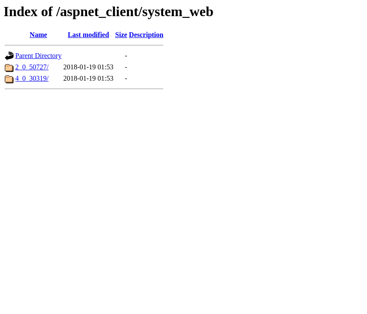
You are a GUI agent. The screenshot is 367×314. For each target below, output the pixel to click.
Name (38, 34)
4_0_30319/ (31, 78)
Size (121, 34)
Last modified (88, 34)
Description (146, 34)
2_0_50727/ (31, 67)
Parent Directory (38, 55)
